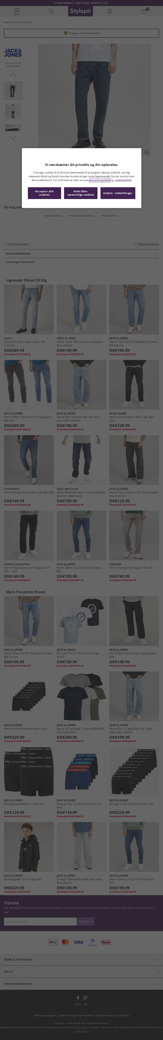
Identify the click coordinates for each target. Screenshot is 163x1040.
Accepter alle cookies (44, 193)
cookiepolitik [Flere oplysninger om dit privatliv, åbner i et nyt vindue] (123, 180)
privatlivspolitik (100, 180)
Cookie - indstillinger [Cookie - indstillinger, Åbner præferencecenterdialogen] (118, 193)
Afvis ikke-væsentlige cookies (80, 193)
